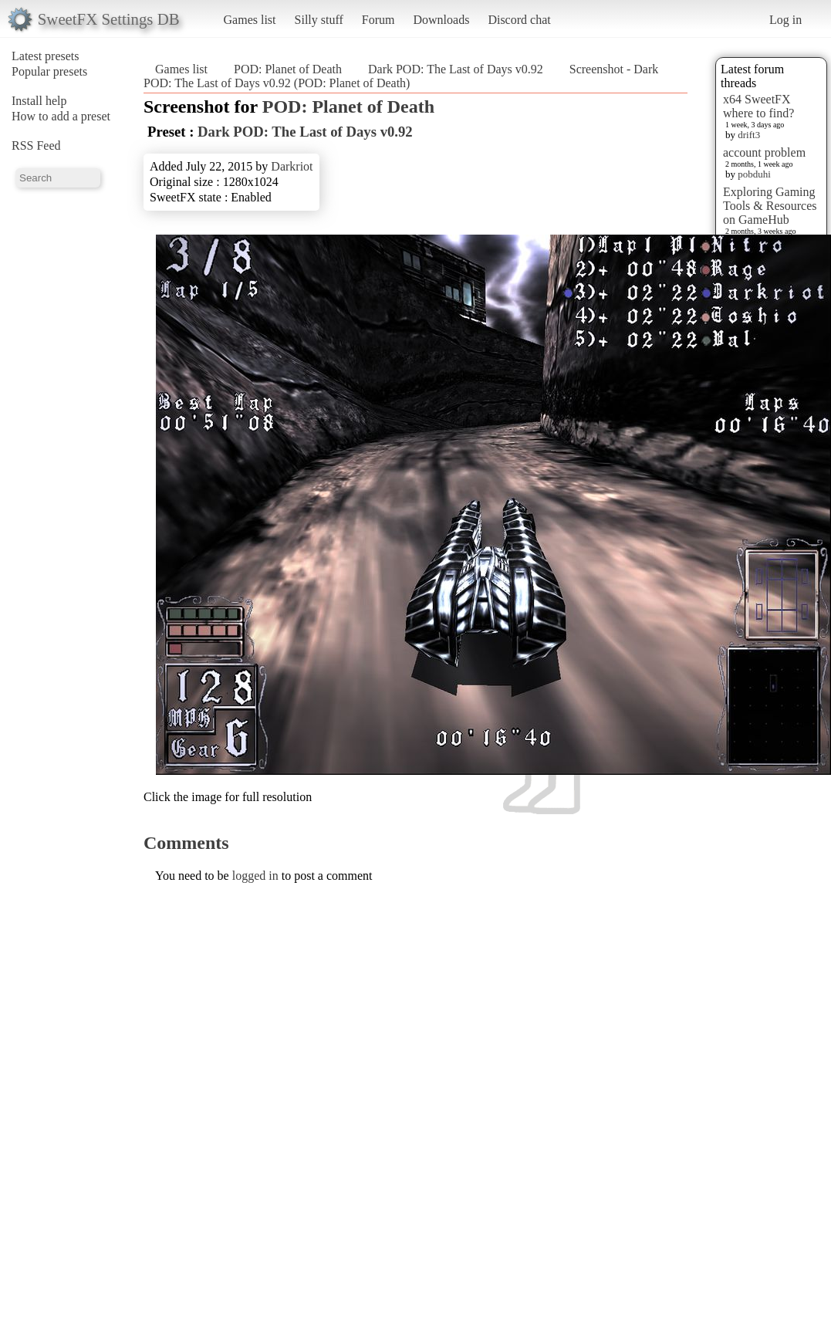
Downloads (441, 19)
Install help (39, 100)
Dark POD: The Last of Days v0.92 (455, 69)
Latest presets (45, 56)
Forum (378, 19)
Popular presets (49, 71)
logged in (255, 875)
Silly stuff (319, 19)
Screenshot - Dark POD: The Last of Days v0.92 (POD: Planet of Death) (401, 76)
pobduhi (754, 174)
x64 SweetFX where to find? (758, 106)
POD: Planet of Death (288, 69)
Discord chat (519, 19)
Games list (250, 19)
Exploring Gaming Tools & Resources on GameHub (770, 205)
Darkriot (291, 166)
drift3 (749, 134)
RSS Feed (36, 145)
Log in (785, 19)
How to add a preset (61, 116)
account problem (764, 152)
